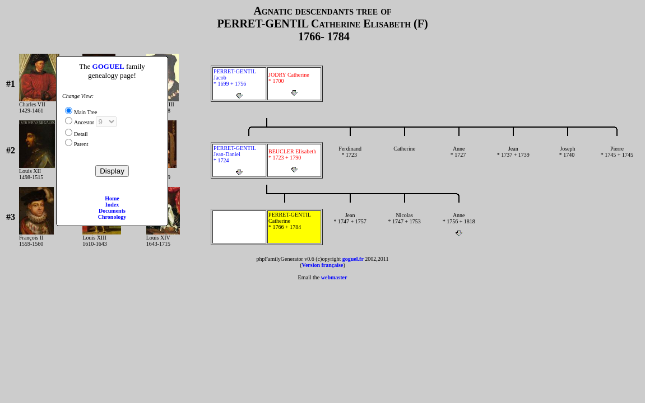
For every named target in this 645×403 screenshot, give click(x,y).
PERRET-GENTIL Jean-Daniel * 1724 (239, 160)
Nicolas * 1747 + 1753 (404, 224)
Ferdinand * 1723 (350, 158)
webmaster (334, 277)
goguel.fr (353, 259)
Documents (112, 211)
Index (112, 205)
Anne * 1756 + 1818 (458, 224)
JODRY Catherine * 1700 (294, 84)
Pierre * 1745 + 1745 (616, 158)
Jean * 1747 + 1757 (350, 224)
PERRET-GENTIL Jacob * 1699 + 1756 (239, 83)
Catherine (404, 158)
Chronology (112, 217)
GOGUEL (108, 66)
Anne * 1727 (458, 158)
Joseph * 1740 (567, 158)
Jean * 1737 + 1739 (513, 158)
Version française (323, 265)
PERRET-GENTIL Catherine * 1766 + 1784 (294, 227)
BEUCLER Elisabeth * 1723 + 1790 (294, 160)
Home (112, 198)
